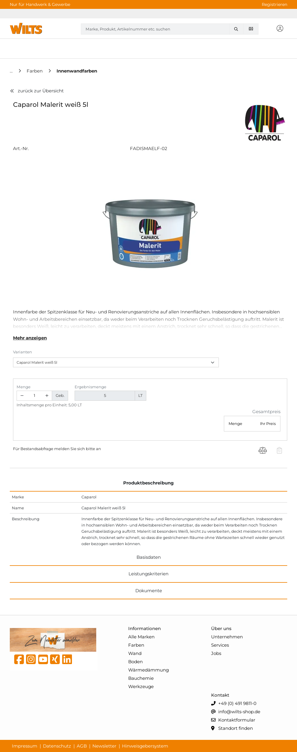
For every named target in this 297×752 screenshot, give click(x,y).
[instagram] (31, 661)
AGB (82, 746)
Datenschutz (57, 746)
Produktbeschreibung (148, 483)
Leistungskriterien (148, 574)
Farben (136, 645)
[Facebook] (19, 661)
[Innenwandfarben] (77, 71)
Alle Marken (141, 637)
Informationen (144, 628)
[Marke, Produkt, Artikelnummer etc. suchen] (237, 29)
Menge (23, 386)
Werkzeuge (141, 686)
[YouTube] (43, 661)
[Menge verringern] (22, 396)
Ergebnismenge (90, 386)
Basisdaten (149, 557)
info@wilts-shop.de (235, 711)
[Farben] (35, 71)
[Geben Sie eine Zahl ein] (34, 396)
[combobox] (170, 29)
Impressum (24, 746)
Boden (135, 661)
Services (220, 645)
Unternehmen (227, 637)
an (98, 448)
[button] (279, 29)
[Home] (12, 71)
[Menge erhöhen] (47, 396)
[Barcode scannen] (251, 28)
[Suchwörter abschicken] (237, 29)
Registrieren (274, 4)
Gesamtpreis (266, 411)
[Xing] (55, 661)
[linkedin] (67, 661)
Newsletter (104, 746)
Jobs (216, 653)
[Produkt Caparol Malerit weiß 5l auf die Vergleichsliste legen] (263, 451)
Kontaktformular (233, 720)
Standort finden (232, 728)
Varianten (22, 352)
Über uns (221, 628)
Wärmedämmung (148, 670)
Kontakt (220, 695)
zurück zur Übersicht (37, 91)
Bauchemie (141, 678)
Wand (135, 653)
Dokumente (148, 590)
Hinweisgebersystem (145, 746)
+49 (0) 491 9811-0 (233, 703)
